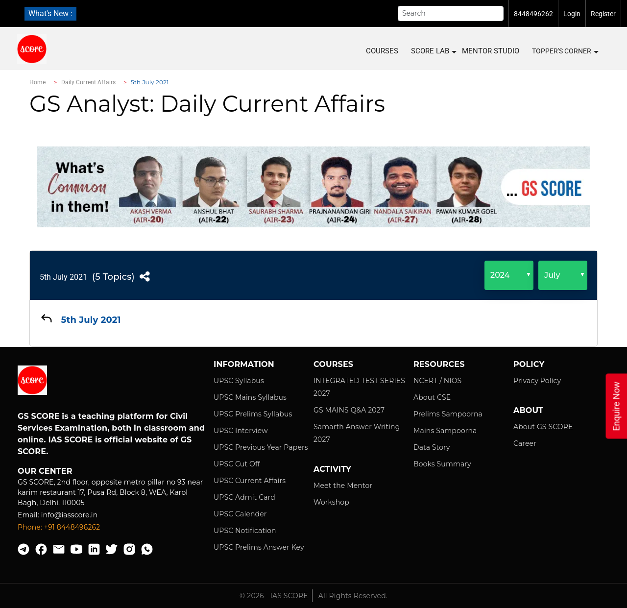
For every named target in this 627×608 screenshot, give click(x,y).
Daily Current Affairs (88, 82)
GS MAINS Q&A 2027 (349, 410)
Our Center (45, 471)
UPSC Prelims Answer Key (259, 547)
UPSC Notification (245, 530)
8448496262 (533, 14)
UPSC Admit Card (244, 497)
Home (37, 82)
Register (603, 14)
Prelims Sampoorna (447, 414)
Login (571, 14)
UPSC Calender (240, 514)
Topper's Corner (565, 51)
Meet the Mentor (343, 485)
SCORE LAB (433, 51)
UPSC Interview (241, 430)
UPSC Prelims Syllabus (253, 414)
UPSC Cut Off (237, 464)
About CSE (432, 397)
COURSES (382, 51)
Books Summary (442, 464)
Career (524, 443)
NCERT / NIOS (437, 380)
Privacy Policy (537, 380)
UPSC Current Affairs (250, 480)
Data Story (431, 447)
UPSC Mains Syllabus (250, 397)
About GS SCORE (543, 426)
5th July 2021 (63, 277)
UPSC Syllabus (239, 380)
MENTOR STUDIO (490, 51)
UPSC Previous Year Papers (261, 447)
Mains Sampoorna (445, 430)
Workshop (331, 502)
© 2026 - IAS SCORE (274, 595)
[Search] (451, 13)
